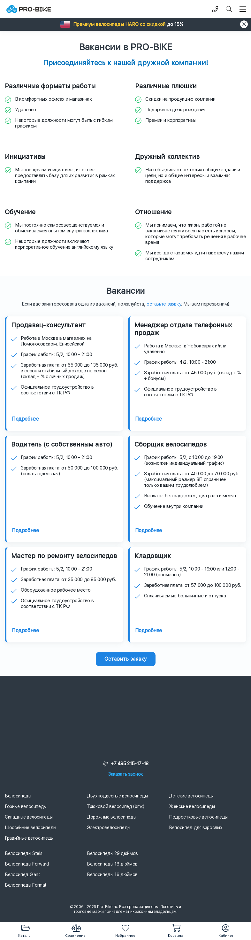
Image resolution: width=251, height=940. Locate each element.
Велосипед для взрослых (195, 827)
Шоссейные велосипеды (30, 827)
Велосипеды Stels (23, 853)
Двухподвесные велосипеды (117, 795)
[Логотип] (29, 9)
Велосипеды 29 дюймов (112, 853)
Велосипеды (18, 795)
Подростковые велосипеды (198, 817)
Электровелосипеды (108, 827)
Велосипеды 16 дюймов (112, 874)
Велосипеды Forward (27, 863)
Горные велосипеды (26, 806)
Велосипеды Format (26, 885)
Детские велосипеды (191, 795)
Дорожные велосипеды (111, 817)
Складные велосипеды (28, 817)
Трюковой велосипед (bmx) (115, 806)
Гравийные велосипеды (29, 838)
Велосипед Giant (22, 874)
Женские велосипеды (192, 806)
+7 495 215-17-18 (125, 763)
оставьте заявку (164, 304)
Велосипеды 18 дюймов (112, 863)
